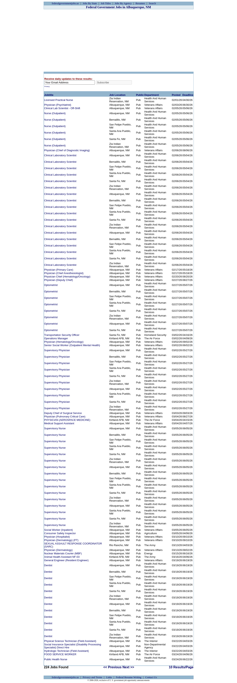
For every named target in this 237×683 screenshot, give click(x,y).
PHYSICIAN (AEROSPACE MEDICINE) (67, 419)
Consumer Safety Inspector (60, 533)
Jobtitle (48, 94)
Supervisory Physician (57, 350)
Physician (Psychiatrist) (57, 104)
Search (152, 3)
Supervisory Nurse (55, 428)
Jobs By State (90, 3)
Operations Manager (56, 338)
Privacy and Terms (92, 677)
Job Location (117, 94)
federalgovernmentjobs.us (65, 3)
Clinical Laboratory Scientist (60, 155)
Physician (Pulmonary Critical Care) (64, 416)
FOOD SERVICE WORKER (60, 654)
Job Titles (106, 3)
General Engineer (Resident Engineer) (66, 560)
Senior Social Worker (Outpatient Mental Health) (72, 345)
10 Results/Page (181, 667)
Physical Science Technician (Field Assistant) (70, 641)
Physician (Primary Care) (58, 269)
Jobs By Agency (123, 3)
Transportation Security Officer (62, 334)
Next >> (128, 667)
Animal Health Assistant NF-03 (62, 556)
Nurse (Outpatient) (55, 113)
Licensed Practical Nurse (58, 99)
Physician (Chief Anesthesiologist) (64, 273)
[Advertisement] (118, 40)
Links (109, 677)
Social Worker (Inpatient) (58, 529)
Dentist (48, 565)
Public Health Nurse (55, 659)
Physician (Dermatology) (58, 550)
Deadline (187, 94)
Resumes (140, 3)
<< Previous (112, 667)
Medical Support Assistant (59, 423)
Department (151, 94)
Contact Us (151, 677)
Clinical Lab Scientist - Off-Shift (62, 108)
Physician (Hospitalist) (57, 536)
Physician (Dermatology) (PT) (61, 540)
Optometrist (51, 285)
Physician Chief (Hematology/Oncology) (67, 276)
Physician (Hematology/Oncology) (64, 341)
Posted (176, 94)
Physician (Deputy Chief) (58, 279)
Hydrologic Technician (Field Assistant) (66, 650)
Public (140, 94)
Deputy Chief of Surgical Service (63, 413)
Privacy (47, 86)
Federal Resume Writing (128, 677)
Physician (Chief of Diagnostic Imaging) (67, 150)
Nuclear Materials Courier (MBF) (63, 553)
